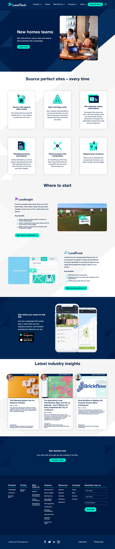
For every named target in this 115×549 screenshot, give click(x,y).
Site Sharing (48, 496)
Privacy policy (98, 542)
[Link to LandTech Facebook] (45, 542)
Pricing (47, 4)
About (74, 489)
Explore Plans (22, 490)
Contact (74, 499)
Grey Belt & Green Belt (48, 500)
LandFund (11, 493)
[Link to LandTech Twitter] (49, 542)
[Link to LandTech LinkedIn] (54, 542)
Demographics (49, 503)
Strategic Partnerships (48, 510)
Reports (61, 489)
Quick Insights (49, 493)
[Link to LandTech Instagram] (58, 542)
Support (61, 493)
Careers (74, 496)
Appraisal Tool (49, 514)
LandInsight (12, 489)
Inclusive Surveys (47, 518)
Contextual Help (47, 523)
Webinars (61, 499)
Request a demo (57, 460)
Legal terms (83, 542)
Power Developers (36, 500)
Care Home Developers (36, 495)
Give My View (10, 496)
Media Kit (61, 502)
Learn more (23, 47)
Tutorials (61, 496)
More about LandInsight (27, 235)
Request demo (95, 4)
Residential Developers (36, 504)
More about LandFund (76, 288)
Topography (48, 507)
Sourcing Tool (48, 489)
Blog (73, 493)
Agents (34, 491)
